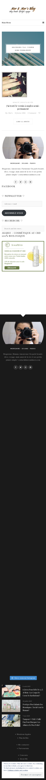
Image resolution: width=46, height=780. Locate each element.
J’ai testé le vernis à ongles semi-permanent (23, 107)
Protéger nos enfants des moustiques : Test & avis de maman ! (33, 707)
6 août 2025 (26, 686)
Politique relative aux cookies (18, 770)
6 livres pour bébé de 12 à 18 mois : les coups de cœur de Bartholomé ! (33, 693)
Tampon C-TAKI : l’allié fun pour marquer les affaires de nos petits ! (32, 722)
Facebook (8, 186)
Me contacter (23, 745)
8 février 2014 (20, 113)
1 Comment (32, 113)
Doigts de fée (26, 102)
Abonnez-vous (14, 213)
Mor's (10, 113)
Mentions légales (24, 734)
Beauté (16, 102)
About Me (24, 759)
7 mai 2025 (26, 716)
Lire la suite (23, 121)
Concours (24, 755)
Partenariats (24, 748)
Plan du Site (24, 738)
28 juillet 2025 (27, 701)
